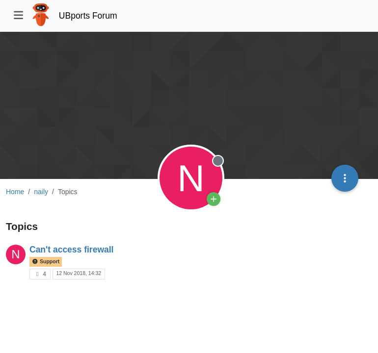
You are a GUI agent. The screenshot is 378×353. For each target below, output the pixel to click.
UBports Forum (88, 16)
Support (45, 261)
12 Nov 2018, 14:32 (78, 273)
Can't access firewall (71, 249)
